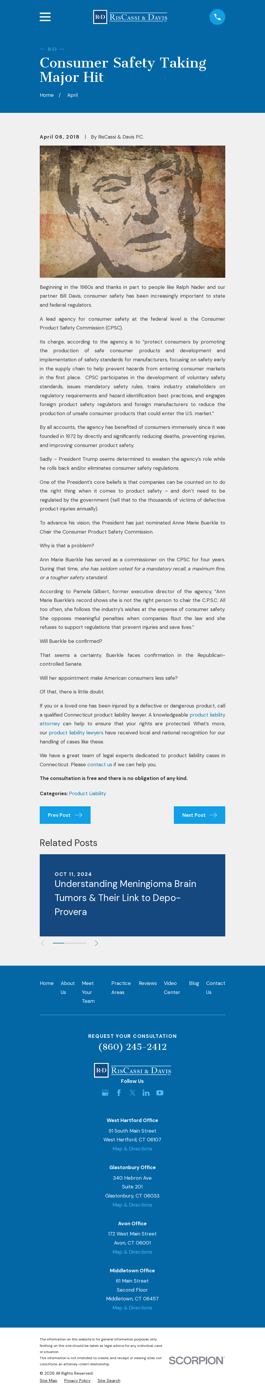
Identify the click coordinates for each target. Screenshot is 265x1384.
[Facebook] (118, 1092)
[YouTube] (159, 1092)
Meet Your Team (88, 992)
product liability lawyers (76, 732)
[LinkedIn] (146, 1092)
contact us (99, 764)
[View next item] (96, 943)
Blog (194, 983)
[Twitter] (132, 1092)
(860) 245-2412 (132, 1047)
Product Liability (87, 793)
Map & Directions (132, 1148)
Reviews (148, 983)
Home (47, 983)
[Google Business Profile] (105, 1092)
